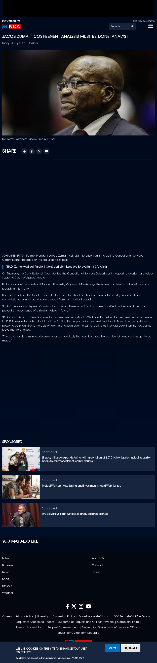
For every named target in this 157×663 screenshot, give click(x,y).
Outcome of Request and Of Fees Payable (86, 622)
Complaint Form (128, 622)
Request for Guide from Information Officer (110, 627)
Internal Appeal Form (30, 627)
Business (7, 565)
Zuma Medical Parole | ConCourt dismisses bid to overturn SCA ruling (60, 267)
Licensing (43, 616)
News (5, 572)
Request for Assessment (63, 627)
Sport (5, 579)
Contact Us (99, 565)
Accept (112, 648)
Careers (7, 616)
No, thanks (131, 648)
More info (78, 658)
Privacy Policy (24, 616)
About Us (98, 558)
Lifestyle (7, 586)
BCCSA (118, 616)
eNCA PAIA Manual (139, 616)
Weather (7, 593)
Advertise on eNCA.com (94, 616)
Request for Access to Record (35, 622)
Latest (6, 558)
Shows (96, 572)
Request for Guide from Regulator (78, 633)
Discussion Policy (64, 616)
